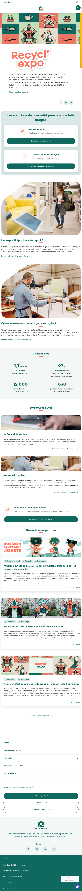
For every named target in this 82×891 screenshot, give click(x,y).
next (71, 102)
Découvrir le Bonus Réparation (64, 449)
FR (77, 2)
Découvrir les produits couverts (13, 256)
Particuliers (7, 2)
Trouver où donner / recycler (78, 7)
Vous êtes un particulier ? (41, 796)
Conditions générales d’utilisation (16, 870)
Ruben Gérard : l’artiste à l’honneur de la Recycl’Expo (33, 627)
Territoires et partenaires (41, 809)
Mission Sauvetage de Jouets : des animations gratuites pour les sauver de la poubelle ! (40, 567)
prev (61, 102)
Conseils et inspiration (13, 766)
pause (66, 102)
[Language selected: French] (6, 859)
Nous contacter (10, 773)
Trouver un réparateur (42, 141)
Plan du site (7, 882)
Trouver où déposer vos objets (42, 166)
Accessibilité (7, 888)
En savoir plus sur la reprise (65, 492)
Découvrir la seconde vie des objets (15, 339)
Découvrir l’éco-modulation (42, 519)
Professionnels (41, 802)
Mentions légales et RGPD (12, 876)
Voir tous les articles (41, 716)
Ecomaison (41, 824)
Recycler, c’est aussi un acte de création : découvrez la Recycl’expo (42, 684)
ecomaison (41, 8)
